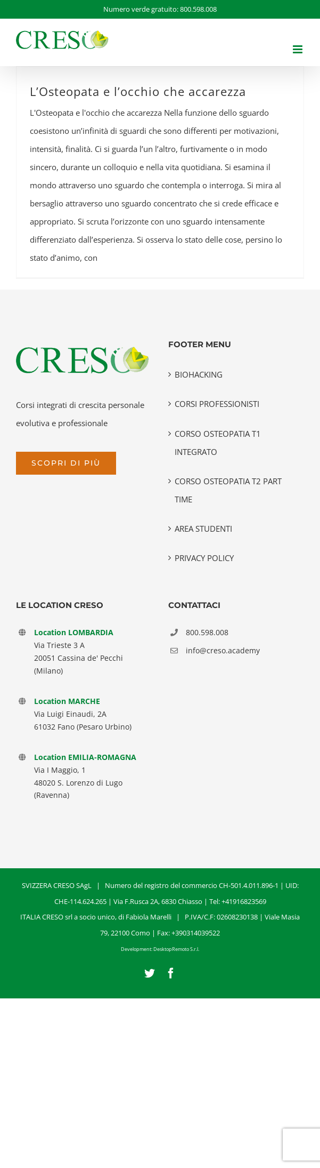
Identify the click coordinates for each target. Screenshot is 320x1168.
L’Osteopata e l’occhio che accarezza (138, 91)
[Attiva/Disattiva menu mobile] (298, 49)
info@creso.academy (223, 650)
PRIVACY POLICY (204, 558)
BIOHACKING (199, 374)
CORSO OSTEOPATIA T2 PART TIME (228, 490)
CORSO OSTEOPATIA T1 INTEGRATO (218, 442)
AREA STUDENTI (203, 528)
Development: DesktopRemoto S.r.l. (160, 949)
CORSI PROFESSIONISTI (217, 403)
